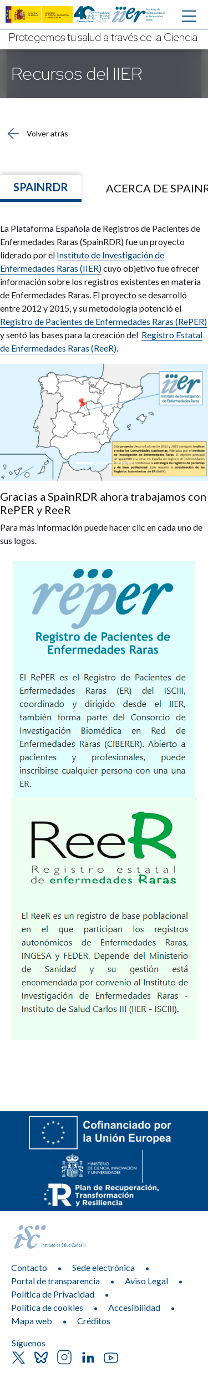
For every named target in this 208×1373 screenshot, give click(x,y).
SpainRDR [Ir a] (40, 187)
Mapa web (31, 1320)
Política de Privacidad (52, 1294)
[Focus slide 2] (104, 463)
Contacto (29, 1267)
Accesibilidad (134, 1307)
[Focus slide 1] (84, 463)
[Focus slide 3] (124, 463)
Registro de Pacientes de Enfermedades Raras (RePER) (103, 321)
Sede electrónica (103, 1267)
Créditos (93, 1320)
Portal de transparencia (55, 1280)
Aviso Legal (146, 1280)
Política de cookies (47, 1307)
